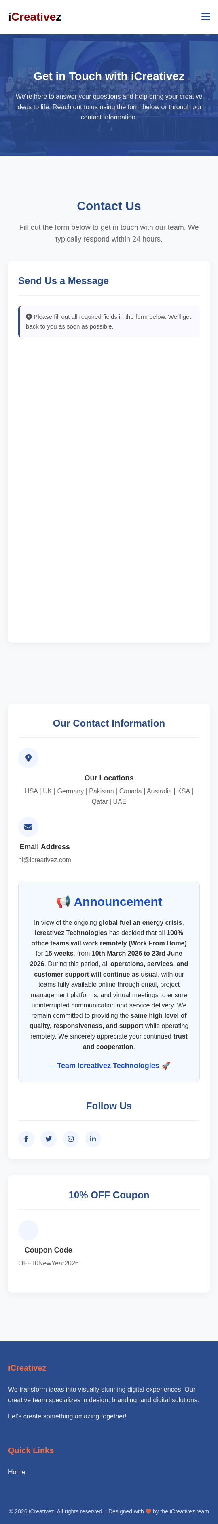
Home (16, 1472)
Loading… (109, 489)
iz (34, 17)
